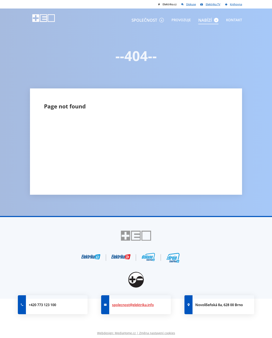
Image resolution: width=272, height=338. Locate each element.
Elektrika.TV (213, 4)
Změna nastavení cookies (157, 333)
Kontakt (234, 20)
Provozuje (181, 20)
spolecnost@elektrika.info (133, 304)
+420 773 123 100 (42, 304)
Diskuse (191, 4)
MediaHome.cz (125, 333)
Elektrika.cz (170, 4)
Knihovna (236, 4)
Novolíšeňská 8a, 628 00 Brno (219, 304)
